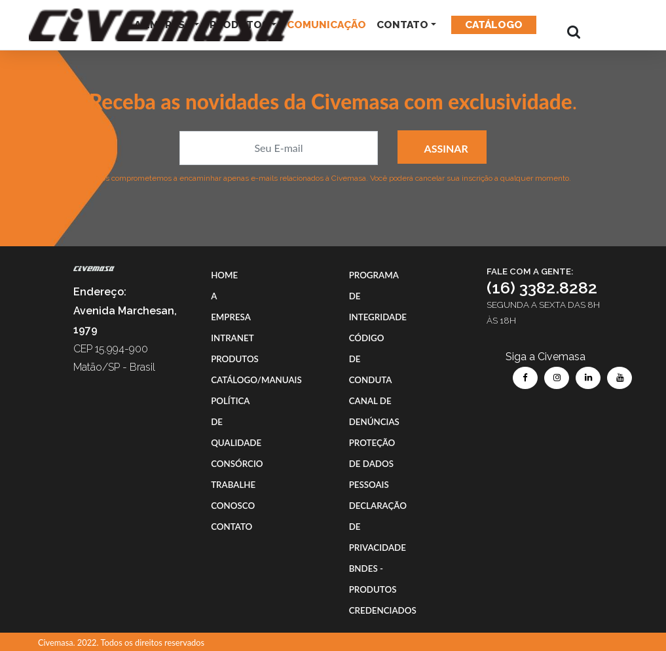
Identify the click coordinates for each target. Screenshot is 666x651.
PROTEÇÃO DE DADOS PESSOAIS (372, 463)
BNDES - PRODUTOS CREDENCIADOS (382, 589)
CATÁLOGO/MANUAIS (256, 380)
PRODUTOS (235, 359)
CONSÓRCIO (237, 463)
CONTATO (402, 24)
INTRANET (232, 338)
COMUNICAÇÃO (326, 24)
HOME (224, 275)
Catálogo (494, 24)
